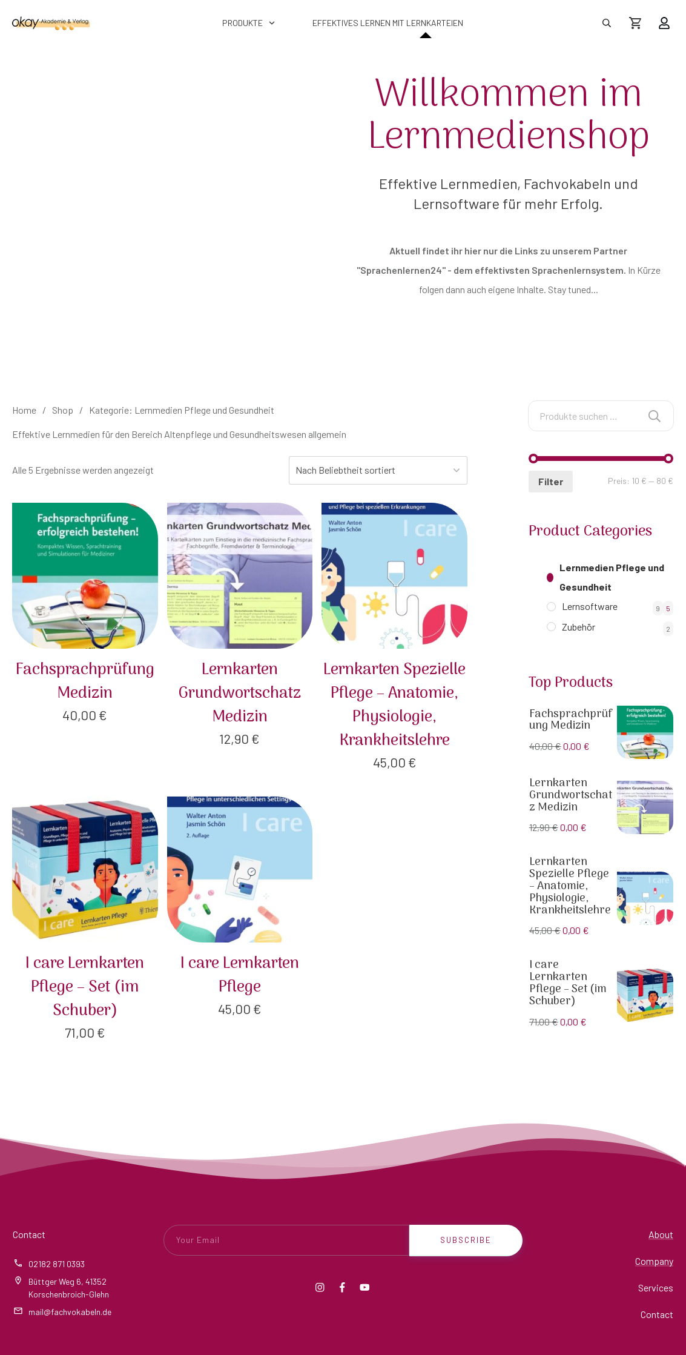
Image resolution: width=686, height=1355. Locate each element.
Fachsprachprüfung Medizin (571, 720)
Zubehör (578, 626)
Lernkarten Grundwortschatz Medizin (570, 796)
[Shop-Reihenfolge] (380, 470)
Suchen (654, 415)
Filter (548, 481)
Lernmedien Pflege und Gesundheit (611, 577)
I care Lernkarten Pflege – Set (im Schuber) (568, 983)
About (660, 1234)
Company (654, 1261)
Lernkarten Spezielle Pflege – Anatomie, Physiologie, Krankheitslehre (570, 886)
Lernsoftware (590, 606)
